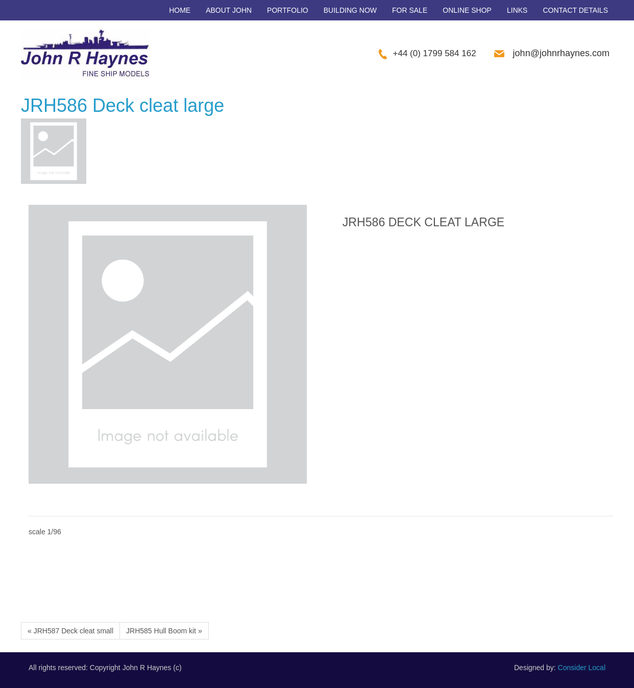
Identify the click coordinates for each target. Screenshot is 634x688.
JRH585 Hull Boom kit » (164, 631)
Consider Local (581, 667)
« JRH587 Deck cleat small (70, 631)
